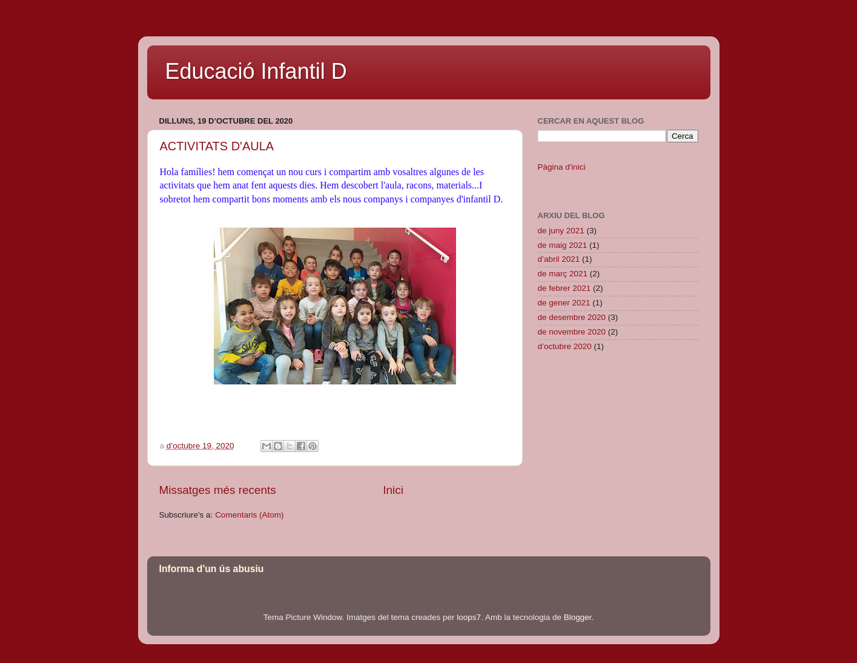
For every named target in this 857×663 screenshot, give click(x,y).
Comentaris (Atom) (249, 514)
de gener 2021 (564, 302)
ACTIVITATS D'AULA (217, 146)
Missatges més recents (217, 490)
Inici (393, 490)
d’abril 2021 (559, 259)
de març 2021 (563, 273)
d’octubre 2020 (565, 346)
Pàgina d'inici (562, 167)
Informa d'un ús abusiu (211, 569)
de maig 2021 (562, 245)
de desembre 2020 (572, 317)
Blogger (578, 617)
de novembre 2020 (572, 331)
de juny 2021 (561, 230)
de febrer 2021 (564, 288)
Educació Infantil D (256, 71)
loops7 (469, 617)
